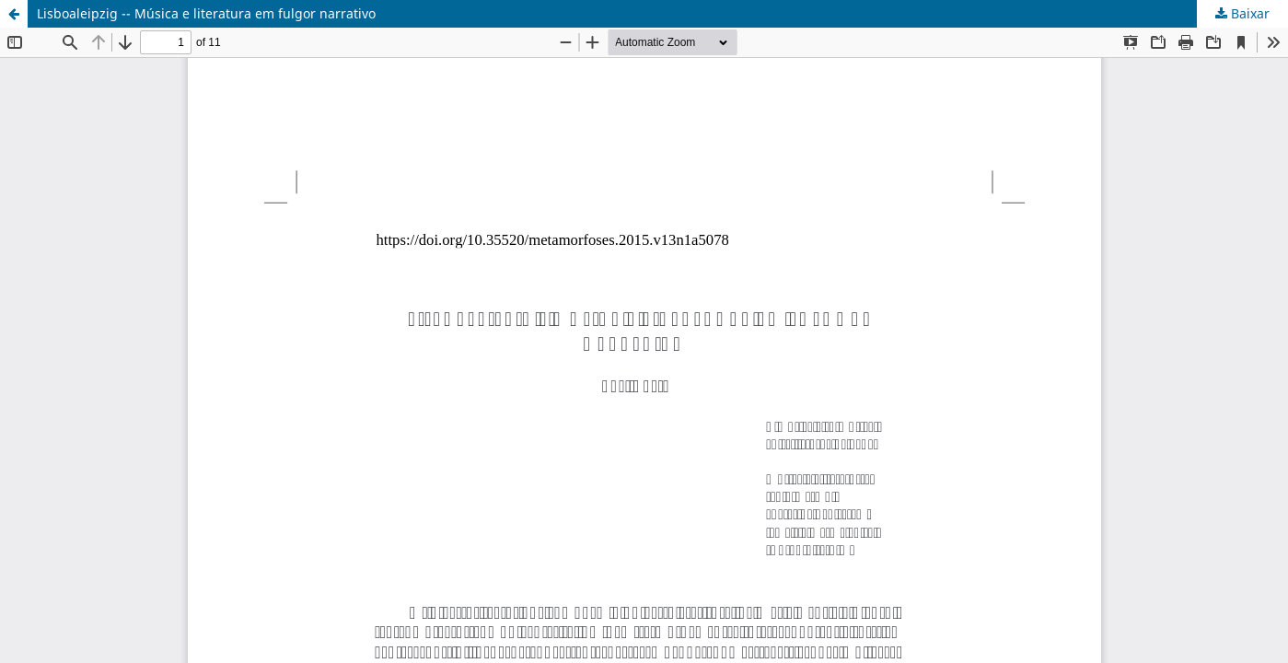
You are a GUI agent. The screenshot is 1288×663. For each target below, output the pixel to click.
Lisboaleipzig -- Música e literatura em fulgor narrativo (206, 13)
